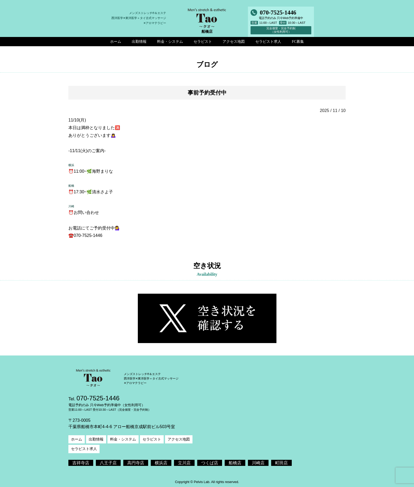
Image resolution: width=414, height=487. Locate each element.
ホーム (76, 439)
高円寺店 (135, 463)
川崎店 (258, 463)
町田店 (281, 463)
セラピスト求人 (84, 449)
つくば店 (209, 463)
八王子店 (108, 463)
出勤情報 (96, 439)
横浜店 (161, 463)
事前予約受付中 (207, 93)
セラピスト (152, 439)
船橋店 (235, 463)
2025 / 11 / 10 (333, 110)
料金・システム (123, 439)
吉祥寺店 (80, 463)
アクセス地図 (179, 439)
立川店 (184, 463)
